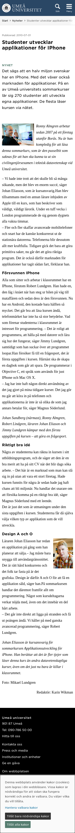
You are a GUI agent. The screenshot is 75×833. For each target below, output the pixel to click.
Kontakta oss (12, 744)
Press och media (15, 750)
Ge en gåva (11, 763)
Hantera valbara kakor (21, 807)
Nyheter (17, 20)
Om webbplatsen (15, 771)
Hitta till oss (11, 736)
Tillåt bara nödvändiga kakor (28, 816)
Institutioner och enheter (21, 757)
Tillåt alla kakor (18, 824)
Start (5, 20)
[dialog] (37, 804)
